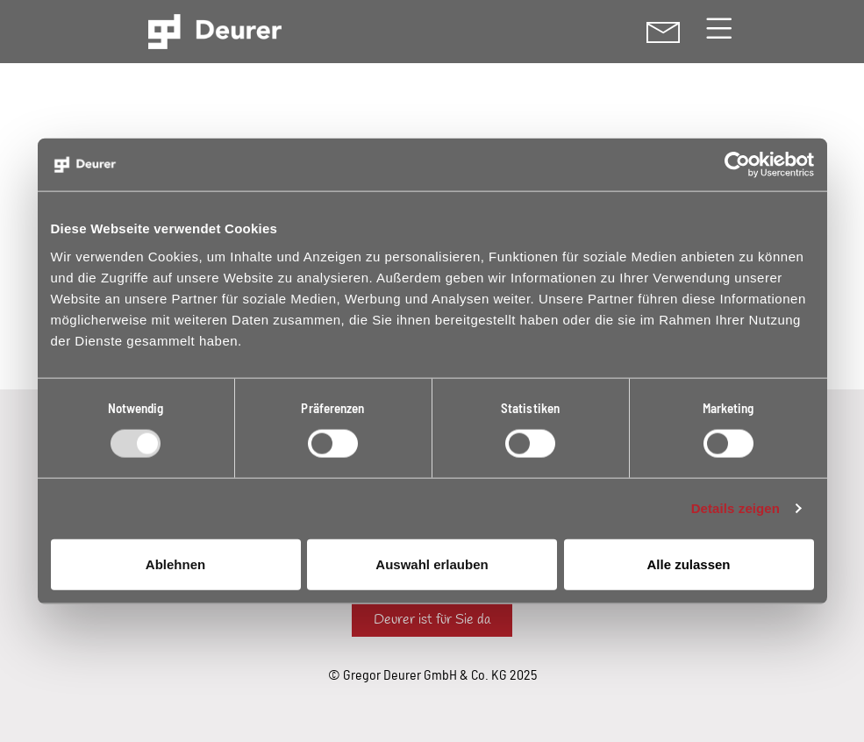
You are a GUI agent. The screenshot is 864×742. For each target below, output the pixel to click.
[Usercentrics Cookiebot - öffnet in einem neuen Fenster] (737, 165)
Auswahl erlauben (431, 563)
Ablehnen (175, 563)
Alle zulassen (688, 563)
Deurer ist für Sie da (432, 620)
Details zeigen (735, 508)
